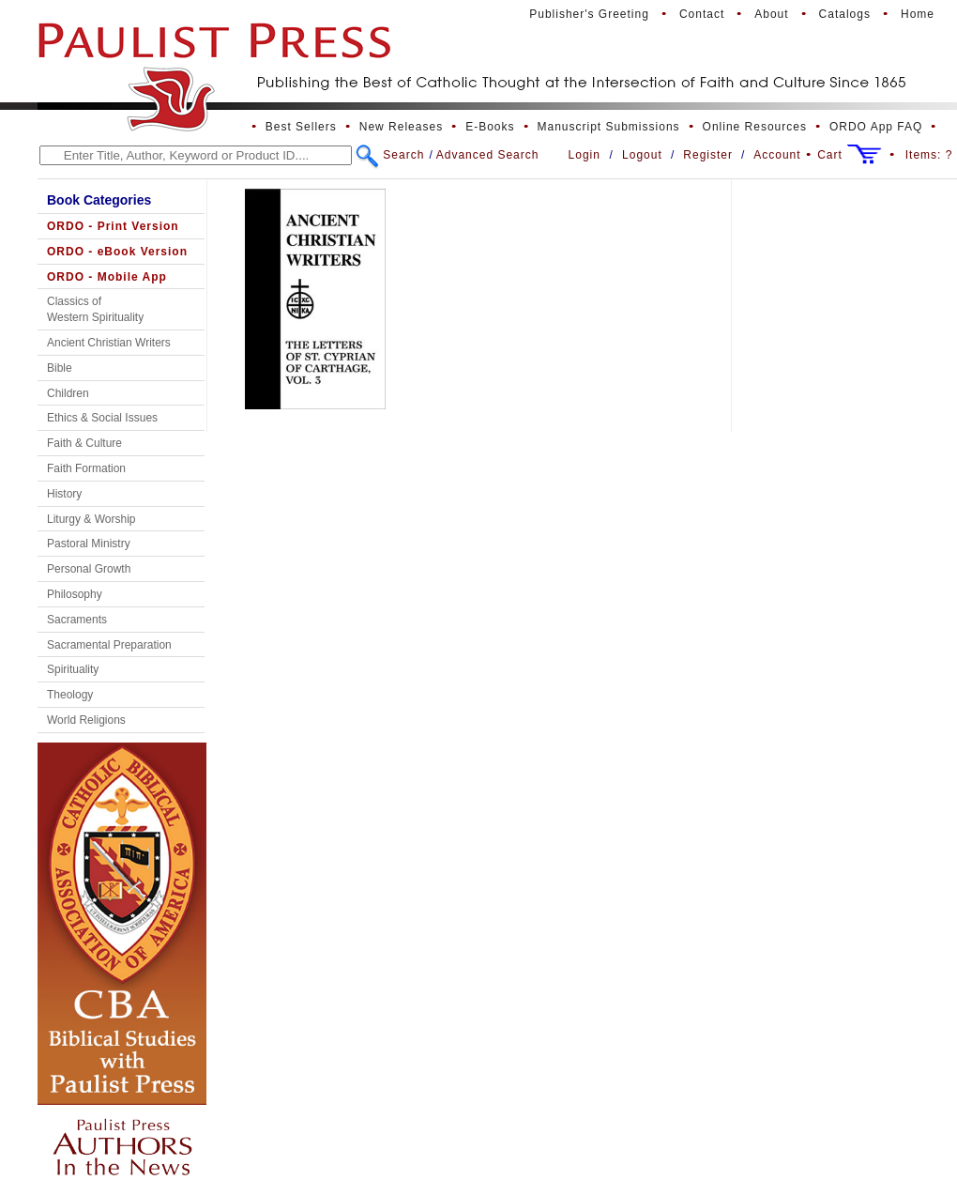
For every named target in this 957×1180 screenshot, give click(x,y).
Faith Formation (86, 468)
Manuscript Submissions (609, 126)
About (771, 14)
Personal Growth (88, 568)
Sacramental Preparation (109, 644)
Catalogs (845, 14)
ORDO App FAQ (875, 126)
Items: (929, 154)
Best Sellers (301, 126)
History (64, 493)
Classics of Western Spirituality (95, 309)
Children (68, 393)
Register (708, 154)
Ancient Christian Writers (109, 342)
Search (403, 154)
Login (584, 154)
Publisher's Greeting (589, 14)
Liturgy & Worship (91, 519)
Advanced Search (487, 154)
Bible (59, 368)
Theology (70, 694)
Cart (830, 154)
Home (917, 14)
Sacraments (77, 619)
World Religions (86, 720)
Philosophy (74, 594)
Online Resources (755, 126)
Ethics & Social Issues (102, 417)
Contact (701, 14)
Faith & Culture (84, 443)
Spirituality (73, 669)
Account (776, 154)
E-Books (489, 126)
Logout (642, 154)
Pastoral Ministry (88, 543)
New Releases (401, 126)
